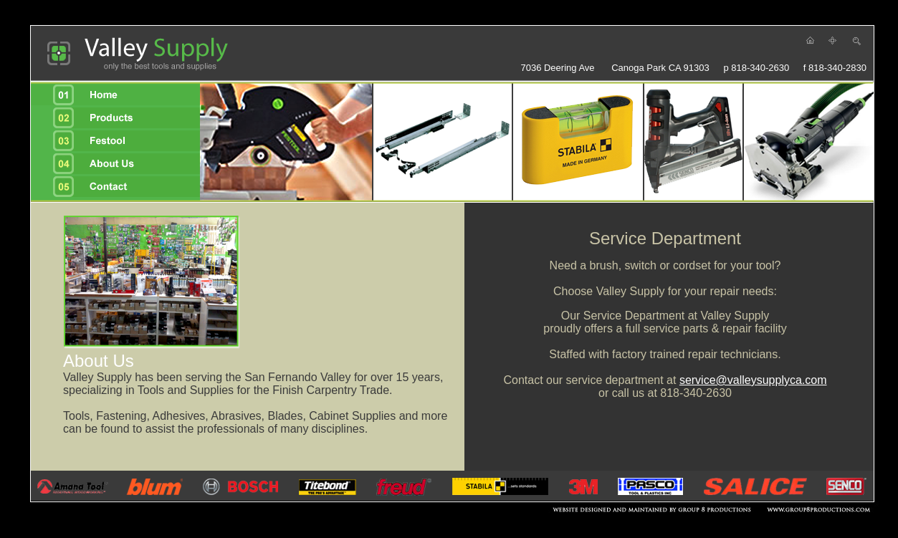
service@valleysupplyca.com (753, 380)
